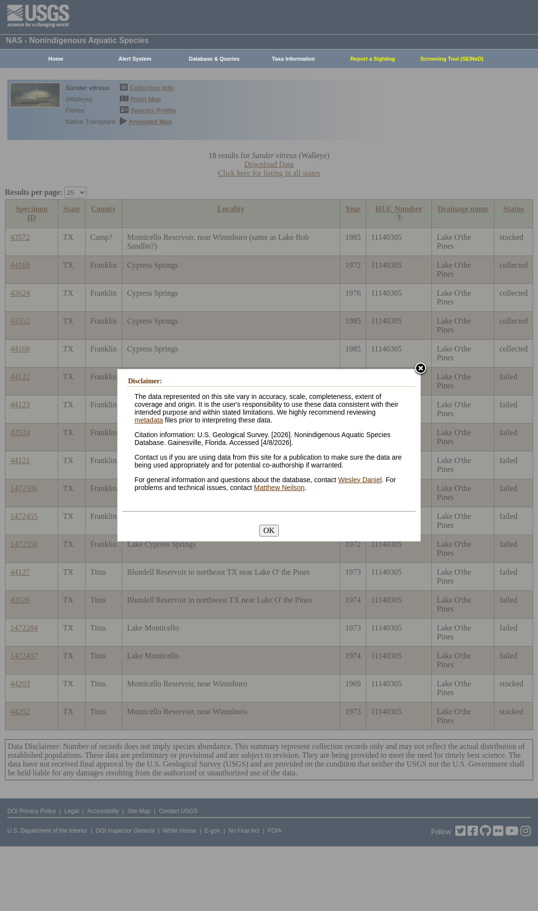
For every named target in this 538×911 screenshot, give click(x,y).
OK (268, 530)
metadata (148, 420)
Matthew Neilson (279, 487)
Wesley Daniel (359, 480)
